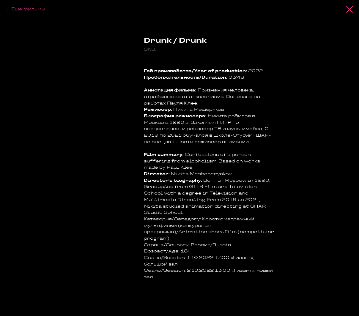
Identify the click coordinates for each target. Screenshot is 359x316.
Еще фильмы (28, 9)
